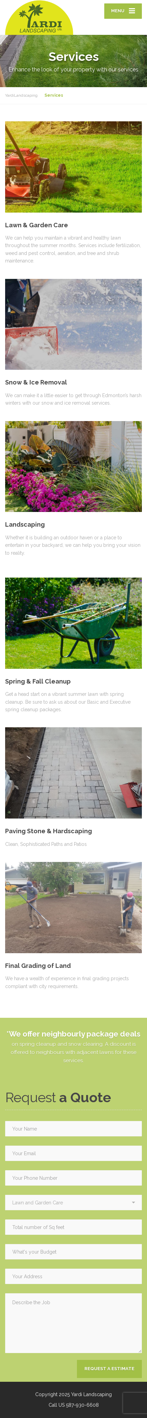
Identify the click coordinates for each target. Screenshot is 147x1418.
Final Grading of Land (38, 965)
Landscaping (25, 524)
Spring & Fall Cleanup (38, 681)
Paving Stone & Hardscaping (48, 831)
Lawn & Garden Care (36, 225)
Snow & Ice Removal (36, 382)
